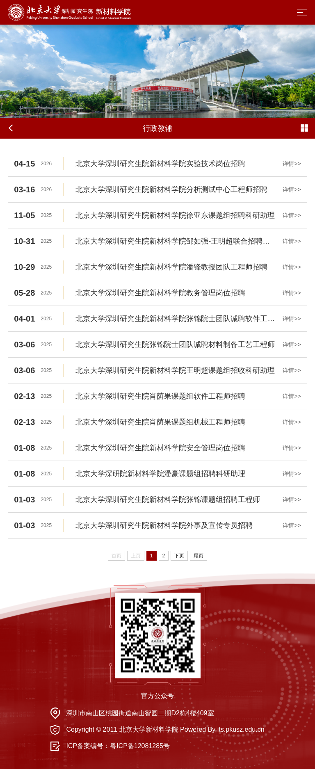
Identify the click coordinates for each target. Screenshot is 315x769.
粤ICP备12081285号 (140, 745)
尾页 (198, 556)
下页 (179, 556)
